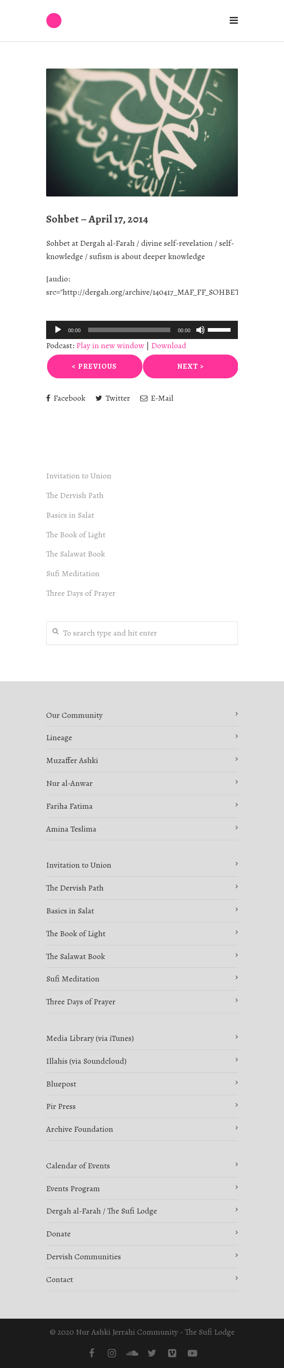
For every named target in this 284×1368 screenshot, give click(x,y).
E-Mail (157, 397)
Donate (58, 1233)
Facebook (65, 397)
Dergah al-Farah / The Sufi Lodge (101, 1210)
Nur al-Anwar (69, 783)
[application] (142, 330)
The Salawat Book (75, 553)
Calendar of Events (78, 1165)
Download (168, 345)
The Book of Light (75, 534)
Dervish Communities (83, 1256)
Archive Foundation (79, 1129)
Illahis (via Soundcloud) (86, 1060)
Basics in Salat (70, 514)
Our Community (74, 715)
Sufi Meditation (73, 573)
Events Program (73, 1188)
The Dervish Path (75, 495)
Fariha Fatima (69, 806)
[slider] (129, 330)
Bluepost (61, 1083)
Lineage (59, 737)
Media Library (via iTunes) (90, 1038)
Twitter (112, 397)
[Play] (58, 329)
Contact (59, 1279)
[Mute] (200, 329)
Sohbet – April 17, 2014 (97, 219)
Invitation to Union (78, 475)
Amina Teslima (71, 828)
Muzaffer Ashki (72, 760)
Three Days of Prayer (81, 593)
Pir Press (61, 1106)
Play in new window (110, 345)
